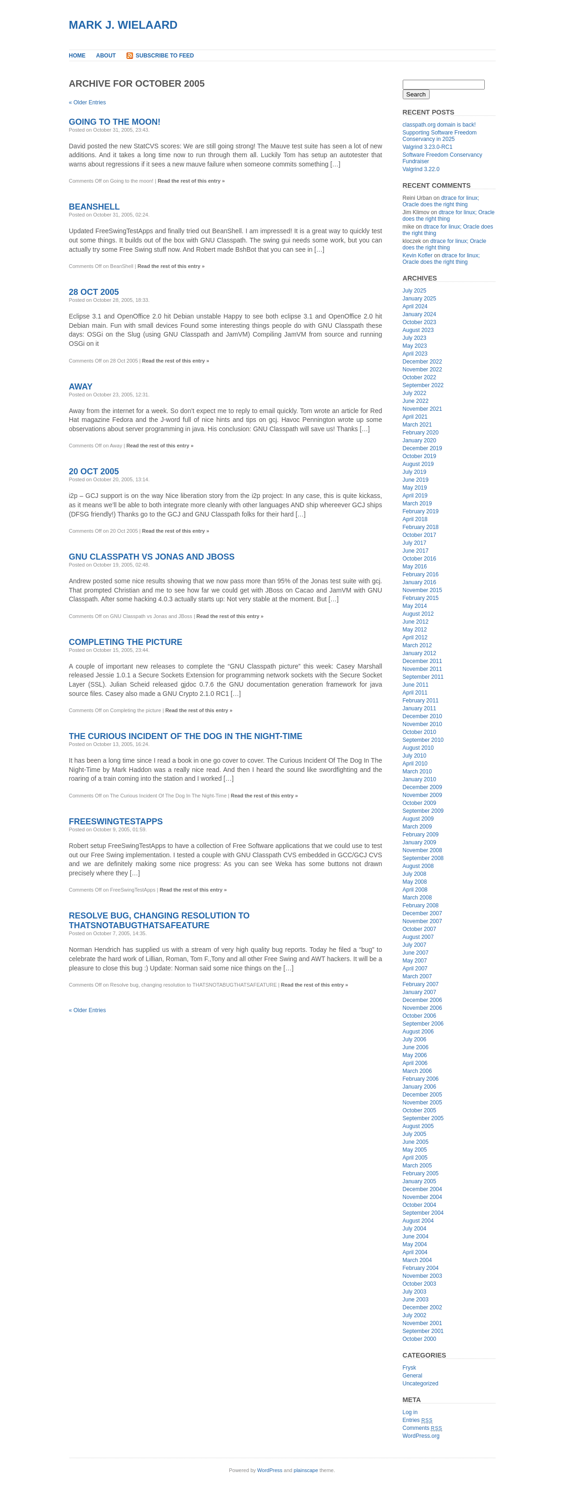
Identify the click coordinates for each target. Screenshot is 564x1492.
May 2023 (415, 346)
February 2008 (421, 905)
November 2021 (422, 409)
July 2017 (414, 543)
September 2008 (423, 858)
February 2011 (421, 700)
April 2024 (415, 306)
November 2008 (422, 850)
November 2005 (422, 1102)
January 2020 (420, 440)
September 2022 (423, 385)
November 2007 (422, 921)
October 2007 (420, 929)
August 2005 (418, 1126)
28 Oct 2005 (94, 292)
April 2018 (415, 519)
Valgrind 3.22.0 (421, 169)
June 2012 (416, 621)
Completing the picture (126, 642)
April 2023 (415, 354)
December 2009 (422, 787)
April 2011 (415, 692)
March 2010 (417, 771)
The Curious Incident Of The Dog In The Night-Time (186, 736)
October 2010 (420, 732)
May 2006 (415, 1055)
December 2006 (422, 1000)
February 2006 (421, 1079)
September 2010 (423, 740)
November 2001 (422, 1323)
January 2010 (420, 779)
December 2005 (422, 1094)
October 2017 (420, 535)
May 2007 (415, 960)
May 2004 (415, 1244)
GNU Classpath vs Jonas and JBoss (152, 556)
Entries (418, 1420)
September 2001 (423, 1331)
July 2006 (414, 1039)
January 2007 (420, 992)
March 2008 (417, 897)
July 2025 (414, 290)
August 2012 (418, 614)
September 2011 (423, 677)
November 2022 (422, 369)
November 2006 (422, 1008)
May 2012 (415, 629)
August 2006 (418, 1031)
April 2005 (415, 1157)
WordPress (269, 1470)
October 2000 (420, 1339)
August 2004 (418, 1221)
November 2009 (422, 795)
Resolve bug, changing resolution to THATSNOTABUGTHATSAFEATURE (159, 920)
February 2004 (421, 1268)
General (413, 1375)
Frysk (409, 1367)
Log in (410, 1412)
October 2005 (420, 1110)
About (106, 55)
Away (81, 386)
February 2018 (421, 527)
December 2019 (422, 448)
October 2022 (420, 377)
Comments (423, 1428)
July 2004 (414, 1228)
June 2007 (416, 953)
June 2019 (416, 480)
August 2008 (418, 866)
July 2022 (414, 393)
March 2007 (417, 976)
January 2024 (420, 314)
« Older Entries (87, 102)
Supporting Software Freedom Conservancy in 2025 (440, 135)
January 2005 (420, 1181)
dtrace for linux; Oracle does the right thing (441, 201)
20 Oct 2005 (94, 471)
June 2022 (416, 401)
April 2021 (415, 417)
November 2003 (422, 1276)
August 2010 (418, 748)
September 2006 (423, 1023)
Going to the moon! (115, 122)
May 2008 (415, 882)
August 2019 (418, 464)
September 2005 (423, 1118)
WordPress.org (421, 1436)
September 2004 (423, 1213)
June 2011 (416, 685)
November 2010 (422, 724)
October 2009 (420, 803)
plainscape (306, 1470)
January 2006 (420, 1087)
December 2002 (422, 1307)
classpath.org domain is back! (439, 124)
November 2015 (422, 590)
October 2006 (420, 1016)
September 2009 (423, 811)
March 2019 (417, 503)
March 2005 (417, 1165)
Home (77, 55)
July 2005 (414, 1134)
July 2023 (414, 338)
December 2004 (422, 1189)
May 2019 (415, 488)
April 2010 (415, 763)
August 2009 (418, 819)
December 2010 (422, 716)
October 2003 (420, 1284)
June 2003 (416, 1299)
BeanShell (94, 206)
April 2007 (415, 968)
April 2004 (415, 1252)
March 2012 (417, 645)
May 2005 (415, 1150)
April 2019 (415, 495)
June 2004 (416, 1236)
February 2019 (421, 511)
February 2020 (421, 432)
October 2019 (420, 456)
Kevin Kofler (418, 255)
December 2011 (422, 661)
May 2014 (415, 606)
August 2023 (418, 330)
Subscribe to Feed (165, 55)
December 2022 (422, 361)
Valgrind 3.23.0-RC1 (428, 147)
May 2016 (415, 566)
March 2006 (417, 1071)
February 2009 (421, 834)
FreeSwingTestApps (116, 821)
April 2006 (415, 1063)
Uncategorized (420, 1383)
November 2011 (422, 669)
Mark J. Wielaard (123, 25)
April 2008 (415, 889)
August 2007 (418, 937)
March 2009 (417, 826)
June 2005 (416, 1142)
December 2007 (422, 913)
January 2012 (420, 653)
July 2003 (414, 1291)
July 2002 (414, 1315)
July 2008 (414, 874)
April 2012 (415, 637)
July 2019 (414, 472)
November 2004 (422, 1197)
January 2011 (420, 708)
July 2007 (414, 945)
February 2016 (421, 574)
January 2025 (420, 298)
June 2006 (416, 1047)
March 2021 (417, 424)
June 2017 (416, 551)
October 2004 (420, 1205)
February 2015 (421, 598)
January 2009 (420, 842)
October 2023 (420, 322)
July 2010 (414, 755)
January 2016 (420, 582)
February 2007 (421, 984)
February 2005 (421, 1173)
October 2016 (420, 558)
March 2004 (417, 1260)
